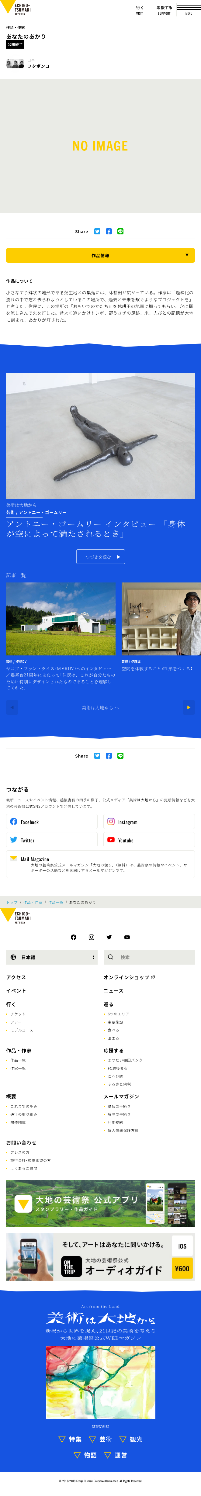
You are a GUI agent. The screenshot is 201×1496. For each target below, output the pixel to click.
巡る (109, 1004)
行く (11, 1004)
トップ (12, 902)
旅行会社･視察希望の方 (30, 1160)
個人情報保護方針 (123, 1130)
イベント (16, 990)
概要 (11, 1096)
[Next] (189, 707)
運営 (121, 1454)
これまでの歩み (23, 1106)
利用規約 (115, 1122)
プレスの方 (20, 1152)
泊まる (114, 1038)
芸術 (105, 1439)
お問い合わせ (21, 1142)
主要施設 (115, 1021)
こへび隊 (115, 1076)
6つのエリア (119, 1013)
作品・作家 (15, 27)
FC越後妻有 (118, 1068)
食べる (114, 1029)
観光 (136, 1439)
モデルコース (21, 1029)
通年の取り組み (23, 1114)
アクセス (16, 977)
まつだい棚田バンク (125, 1059)
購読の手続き (119, 1106)
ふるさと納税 (119, 1084)
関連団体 (18, 1122)
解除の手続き (119, 1114)
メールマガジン (122, 1096)
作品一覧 (56, 902)
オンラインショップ (127, 977)
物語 (90, 1454)
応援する (114, 1050)
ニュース (114, 990)
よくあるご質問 (23, 1168)
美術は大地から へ (100, 707)
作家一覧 (18, 1068)
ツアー (16, 1021)
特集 (75, 1439)
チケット (18, 1013)
